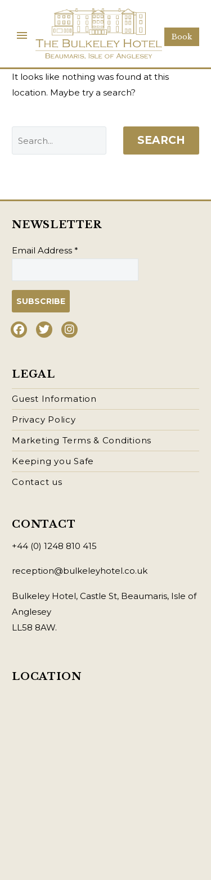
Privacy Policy (44, 419)
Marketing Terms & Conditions (81, 440)
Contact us (37, 482)
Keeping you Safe (53, 461)
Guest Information (54, 398)
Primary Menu (22, 35)
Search (161, 140)
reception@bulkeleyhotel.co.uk (79, 570)
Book (182, 37)
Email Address (45, 250)
